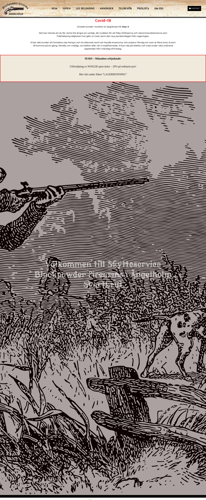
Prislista (143, 8)
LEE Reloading (85, 8)
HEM (54, 8)
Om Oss (158, 8)
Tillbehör (125, 8)
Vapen (66, 8)
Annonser (106, 8)
